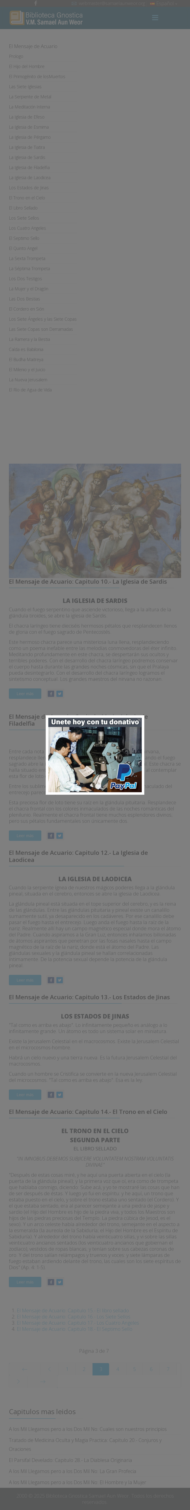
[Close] (139, 719)
